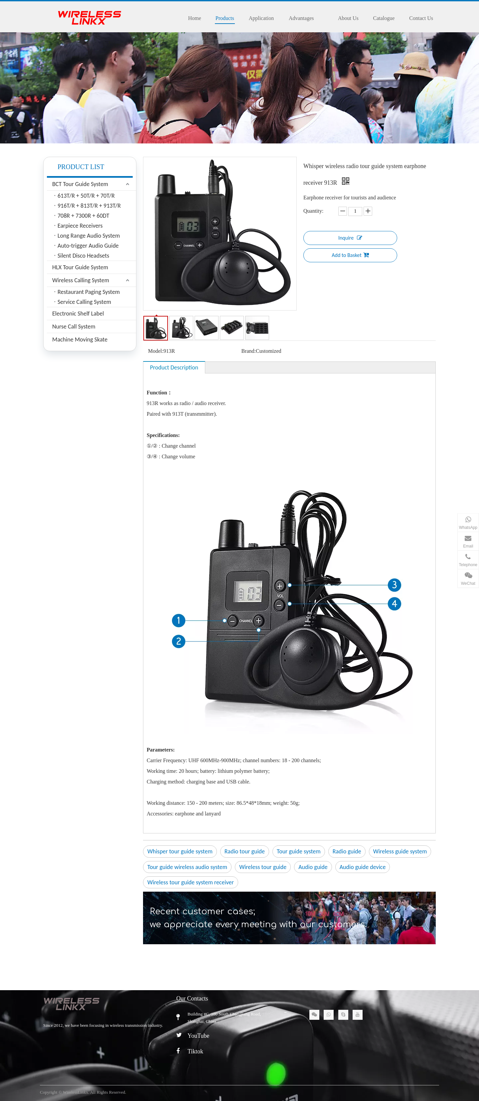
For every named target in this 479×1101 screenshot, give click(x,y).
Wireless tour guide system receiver (190, 882)
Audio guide (313, 867)
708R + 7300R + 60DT (83, 215)
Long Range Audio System (89, 235)
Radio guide (347, 851)
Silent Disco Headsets (83, 255)
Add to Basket (350, 255)
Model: (155, 351)
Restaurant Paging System (89, 292)
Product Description (174, 367)
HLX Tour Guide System (80, 267)
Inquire (350, 237)
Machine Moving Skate (79, 339)
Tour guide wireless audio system (187, 867)
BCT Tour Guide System (80, 184)
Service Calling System (84, 302)
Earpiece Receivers (80, 225)
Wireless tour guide (262, 867)
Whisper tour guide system (180, 851)
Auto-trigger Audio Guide (88, 245)
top (465, 1072)
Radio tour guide (245, 851)
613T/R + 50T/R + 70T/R (86, 195)
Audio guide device (363, 867)
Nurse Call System (73, 326)
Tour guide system (299, 851)
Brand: (248, 351)
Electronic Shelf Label (78, 313)
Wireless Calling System (80, 280)
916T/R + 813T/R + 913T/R (89, 205)
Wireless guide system (400, 851)
